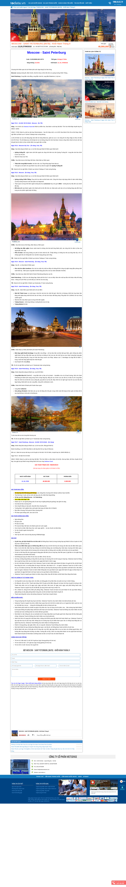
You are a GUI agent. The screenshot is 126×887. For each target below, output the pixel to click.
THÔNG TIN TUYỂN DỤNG (42, 784)
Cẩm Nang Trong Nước (52, 776)
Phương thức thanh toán (18, 788)
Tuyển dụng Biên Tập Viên (42, 790)
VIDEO (80, 776)
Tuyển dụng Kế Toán (41, 792)
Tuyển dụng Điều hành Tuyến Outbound (46, 788)
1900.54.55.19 (117, 2)
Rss (121, 781)
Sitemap (85, 776)
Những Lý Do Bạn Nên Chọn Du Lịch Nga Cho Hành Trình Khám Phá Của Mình (31, 744)
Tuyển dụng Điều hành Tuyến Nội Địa (45, 786)
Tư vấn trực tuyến (120, 882)
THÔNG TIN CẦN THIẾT (17, 784)
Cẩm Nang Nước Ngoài (69, 776)
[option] (62, 25)
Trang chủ (40, 776)
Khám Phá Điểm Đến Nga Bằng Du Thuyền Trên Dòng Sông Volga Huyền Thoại (31, 746)
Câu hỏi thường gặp (17, 792)
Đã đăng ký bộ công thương (19, 799)
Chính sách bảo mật (17, 790)
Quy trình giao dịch (16, 786)
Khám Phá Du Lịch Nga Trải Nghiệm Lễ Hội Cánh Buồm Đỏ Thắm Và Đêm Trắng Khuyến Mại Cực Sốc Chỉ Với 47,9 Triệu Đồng (42, 750)
